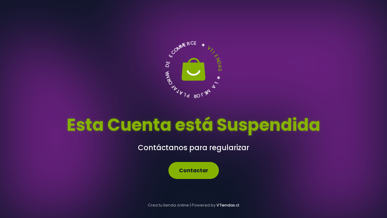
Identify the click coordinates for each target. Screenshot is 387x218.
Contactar (193, 170)
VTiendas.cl (227, 205)
